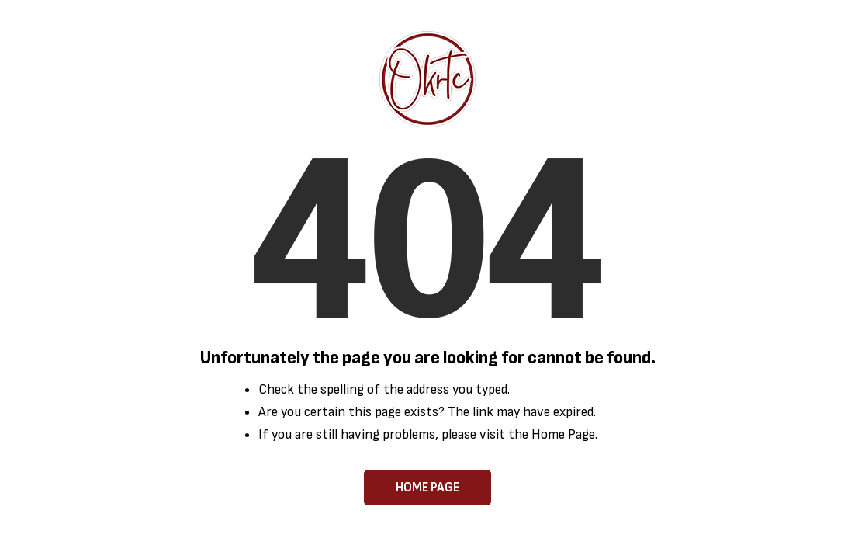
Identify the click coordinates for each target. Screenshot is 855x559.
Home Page (427, 487)
